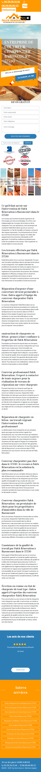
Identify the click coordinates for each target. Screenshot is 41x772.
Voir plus (20, 670)
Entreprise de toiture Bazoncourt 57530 (20, 734)
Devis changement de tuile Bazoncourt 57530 (20, 703)
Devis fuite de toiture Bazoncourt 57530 (20, 729)
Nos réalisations (14, 7)
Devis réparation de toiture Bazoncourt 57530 (20, 712)
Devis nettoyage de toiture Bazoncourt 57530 (20, 707)
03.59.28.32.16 (11, 2)
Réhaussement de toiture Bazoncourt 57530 (20, 743)
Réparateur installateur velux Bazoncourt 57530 (20, 721)
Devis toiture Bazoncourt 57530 (20, 716)
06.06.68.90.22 (28, 765)
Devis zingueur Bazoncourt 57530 (20, 725)
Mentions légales (31, 768)
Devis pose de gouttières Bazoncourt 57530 (20, 747)
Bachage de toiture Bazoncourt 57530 (20, 738)
